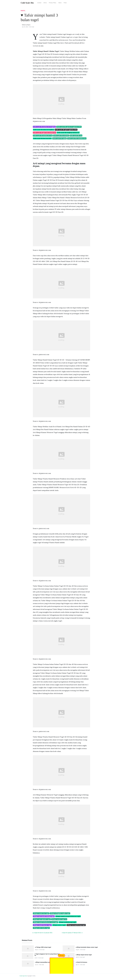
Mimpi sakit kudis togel (41, 928)
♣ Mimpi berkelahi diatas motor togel (87, 947)
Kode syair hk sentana (61, 135)
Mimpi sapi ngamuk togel (41, 919)
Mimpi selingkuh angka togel (60, 913)
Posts (65, 2)
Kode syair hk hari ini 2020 (42, 138)
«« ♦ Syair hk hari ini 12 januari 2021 (42, 932)
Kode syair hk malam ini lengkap (44, 127)
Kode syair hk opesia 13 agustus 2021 (69, 127)
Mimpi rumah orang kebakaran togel (68, 916)
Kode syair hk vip (76, 135)
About (59, 2)
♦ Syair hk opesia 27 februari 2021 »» (72, 932)
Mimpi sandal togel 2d (59, 919)
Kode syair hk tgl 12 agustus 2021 (66, 129)
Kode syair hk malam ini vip (42, 135)
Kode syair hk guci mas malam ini (44, 132)
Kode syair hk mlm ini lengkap (43, 129)
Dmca (45, 2)
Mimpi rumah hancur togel (42, 925)
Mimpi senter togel (59, 925)
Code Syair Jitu (23, 975)
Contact (39, 2)
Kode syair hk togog (59, 138)
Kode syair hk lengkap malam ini (68, 132)
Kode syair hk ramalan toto (77, 138)
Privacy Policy (52, 2)
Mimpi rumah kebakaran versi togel (45, 922)
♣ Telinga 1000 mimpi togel (43, 947)
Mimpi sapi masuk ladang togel (43, 916)
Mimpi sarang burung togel (76, 925)
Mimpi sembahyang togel (67, 922)
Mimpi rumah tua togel (41, 913)
